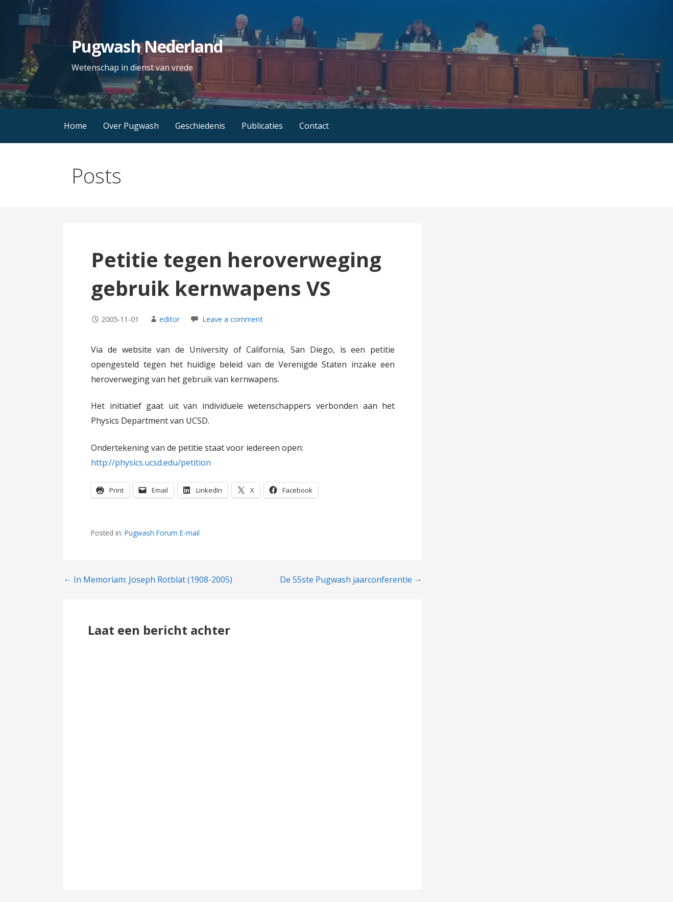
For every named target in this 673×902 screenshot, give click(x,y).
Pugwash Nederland (147, 46)
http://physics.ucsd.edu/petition (151, 462)
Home (75, 125)
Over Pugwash (131, 125)
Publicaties (262, 125)
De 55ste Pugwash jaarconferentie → (351, 579)
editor (169, 319)
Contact (314, 125)
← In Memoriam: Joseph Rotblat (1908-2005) (147, 579)
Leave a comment (232, 319)
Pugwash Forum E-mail (162, 533)
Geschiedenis (200, 125)
